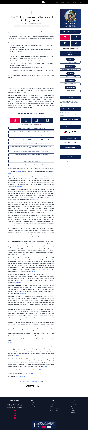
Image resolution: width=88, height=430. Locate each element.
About (80, 2)
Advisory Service (70, 66)
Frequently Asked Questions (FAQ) (32, 369)
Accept (49, 426)
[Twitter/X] (15, 413)
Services (62, 2)
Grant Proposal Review (54, 408)
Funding (24, 25)
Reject (44, 426)
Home (57, 2)
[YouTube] (15, 415)
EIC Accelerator (17, 25)
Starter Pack (70, 59)
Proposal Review (70, 80)
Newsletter (73, 402)
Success (69, 2)
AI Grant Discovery (54, 410)
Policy (39, 426)
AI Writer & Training (54, 402)
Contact (74, 2)
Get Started (20, 186)
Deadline (73, 412)
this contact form (31, 168)
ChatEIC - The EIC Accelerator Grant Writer (31, 381)
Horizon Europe (30, 25)
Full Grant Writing (54, 406)
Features (73, 406)
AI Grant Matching (70, 87)
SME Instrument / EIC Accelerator (41, 25)
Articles (73, 410)
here (32, 101)
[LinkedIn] (15, 410)
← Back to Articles (12, 8)
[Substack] (15, 418)
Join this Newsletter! (20, 376)
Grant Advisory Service (54, 404)
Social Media (73, 404)
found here (30, 373)
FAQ (73, 408)
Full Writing (70, 73)
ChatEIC (19, 171)
